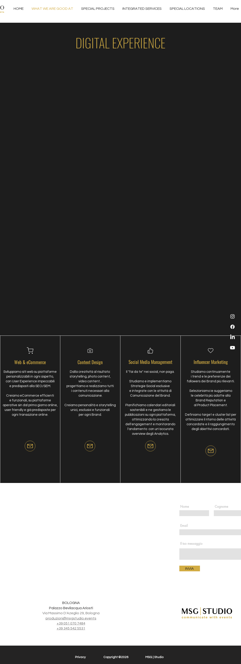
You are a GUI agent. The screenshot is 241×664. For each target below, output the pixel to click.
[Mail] (30, 446)
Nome (184, 506)
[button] (142, 9)
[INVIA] (189, 568)
